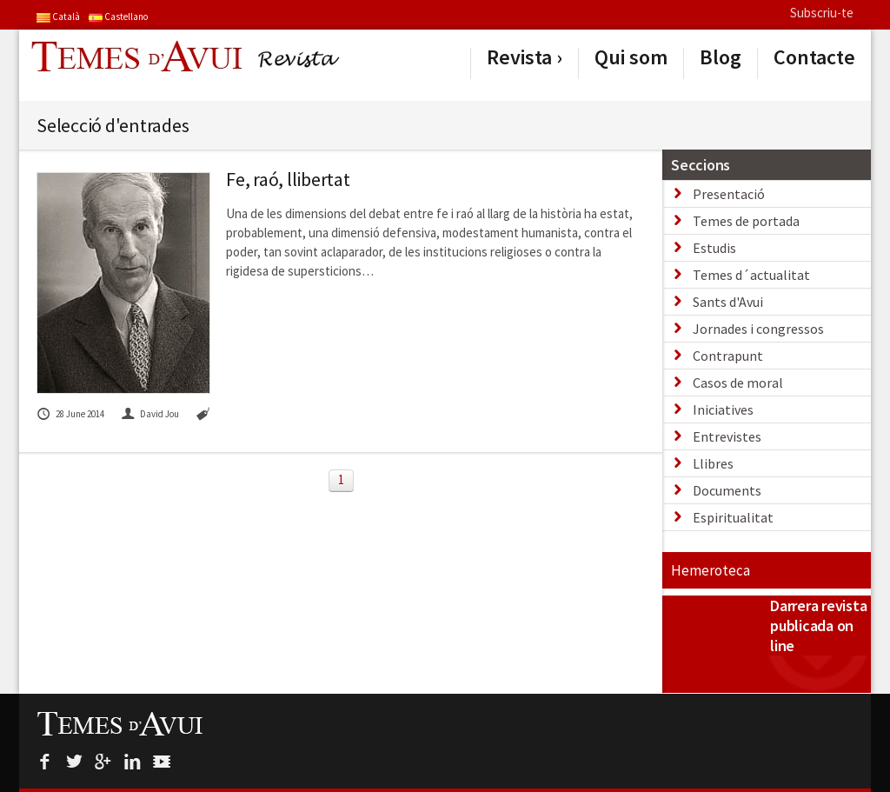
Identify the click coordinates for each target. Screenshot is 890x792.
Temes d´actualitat (751, 274)
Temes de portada (746, 221)
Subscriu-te (821, 12)
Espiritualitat (733, 517)
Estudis (714, 247)
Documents (727, 490)
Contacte (814, 57)
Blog (720, 57)
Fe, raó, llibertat (288, 179)
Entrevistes (727, 436)
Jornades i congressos (758, 328)
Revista (519, 57)
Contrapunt (728, 355)
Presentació (729, 194)
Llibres (713, 463)
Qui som (631, 57)
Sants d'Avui (728, 301)
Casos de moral (738, 382)
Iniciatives (723, 409)
